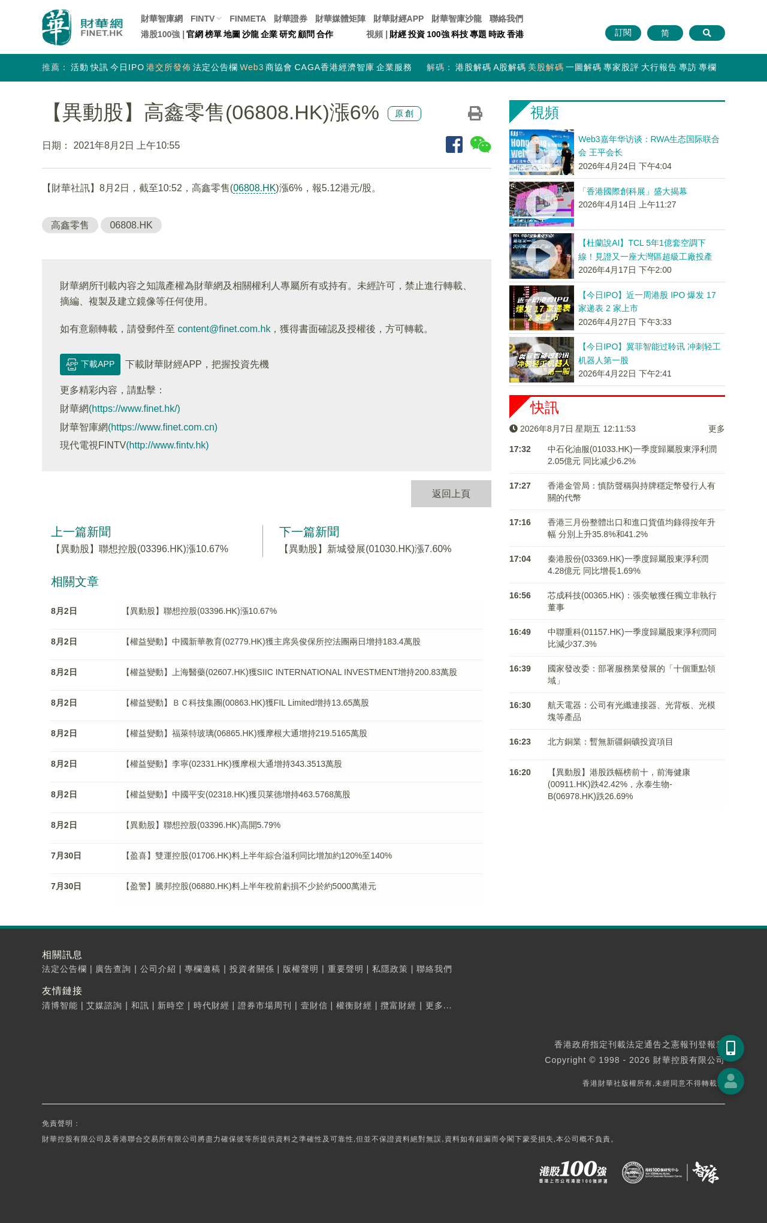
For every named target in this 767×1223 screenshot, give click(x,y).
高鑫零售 (70, 225)
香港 (515, 34)
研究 (287, 34)
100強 (438, 34)
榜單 (213, 34)
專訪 (688, 67)
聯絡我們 (506, 18)
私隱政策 (390, 969)
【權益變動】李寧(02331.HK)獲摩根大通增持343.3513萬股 (232, 764)
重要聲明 (346, 969)
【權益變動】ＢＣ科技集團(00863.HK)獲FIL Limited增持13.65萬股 (245, 702)
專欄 (708, 67)
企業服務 (394, 67)
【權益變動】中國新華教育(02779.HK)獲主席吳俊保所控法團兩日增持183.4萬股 (271, 641)
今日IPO (127, 67)
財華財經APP (398, 18)
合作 (324, 34)
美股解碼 (546, 67)
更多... (438, 1005)
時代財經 (212, 1005)
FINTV (203, 18)
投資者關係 (252, 969)
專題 (478, 34)
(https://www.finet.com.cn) (163, 427)
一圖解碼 (584, 67)
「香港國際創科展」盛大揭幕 (632, 191)
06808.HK (254, 188)
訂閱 (623, 32)
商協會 (278, 67)
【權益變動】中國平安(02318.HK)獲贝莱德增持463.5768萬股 (236, 794)
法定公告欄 (215, 67)
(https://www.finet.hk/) (134, 408)
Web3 (252, 67)
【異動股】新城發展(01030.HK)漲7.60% (365, 549)
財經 (397, 34)
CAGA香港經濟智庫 (334, 67)
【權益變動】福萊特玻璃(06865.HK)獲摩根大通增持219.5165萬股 (244, 733)
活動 (80, 67)
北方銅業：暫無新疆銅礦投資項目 (611, 741)
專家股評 (621, 67)
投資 (416, 34)
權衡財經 (354, 1005)
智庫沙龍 (456, 18)
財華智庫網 (162, 18)
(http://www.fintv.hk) (167, 445)
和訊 (140, 1005)
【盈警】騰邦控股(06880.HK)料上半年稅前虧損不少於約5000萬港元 (249, 886)
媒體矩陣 (340, 18)
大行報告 (659, 67)
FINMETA (248, 18)
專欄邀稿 (203, 969)
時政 (496, 34)
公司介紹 (158, 969)
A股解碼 (509, 67)
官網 (194, 34)
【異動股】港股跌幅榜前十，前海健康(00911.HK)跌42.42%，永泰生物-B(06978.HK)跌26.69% (619, 784)
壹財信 (314, 1005)
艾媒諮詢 (104, 1005)
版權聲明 (301, 969)
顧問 (306, 34)
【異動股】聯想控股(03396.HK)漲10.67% (139, 549)
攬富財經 (398, 1005)
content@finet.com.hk (223, 329)
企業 (269, 34)
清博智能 (60, 1005)
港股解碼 (473, 67)
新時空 (171, 1005)
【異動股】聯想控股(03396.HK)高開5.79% (201, 825)
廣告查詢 (113, 969)
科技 (459, 34)
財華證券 (290, 18)
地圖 (232, 34)
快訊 (99, 67)
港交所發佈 (168, 67)
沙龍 (250, 34)
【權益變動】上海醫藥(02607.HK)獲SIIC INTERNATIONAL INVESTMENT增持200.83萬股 (289, 672)
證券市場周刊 (265, 1005)
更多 (716, 428)
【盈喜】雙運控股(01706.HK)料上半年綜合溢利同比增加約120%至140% (257, 855)
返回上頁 (451, 494)
